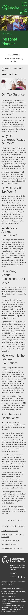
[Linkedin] (21, 576)
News (15, 68)
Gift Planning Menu (23, 11)
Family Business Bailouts (9, 544)
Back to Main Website (24, 4)
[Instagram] (18, 576)
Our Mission (14, 55)
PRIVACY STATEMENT (8, 596)
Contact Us (13, 573)
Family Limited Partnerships (10, 540)
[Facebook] (24, 576)
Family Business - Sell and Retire (12, 548)
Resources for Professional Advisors (12, 588)
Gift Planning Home (6, 68)
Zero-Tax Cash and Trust (9, 531)
